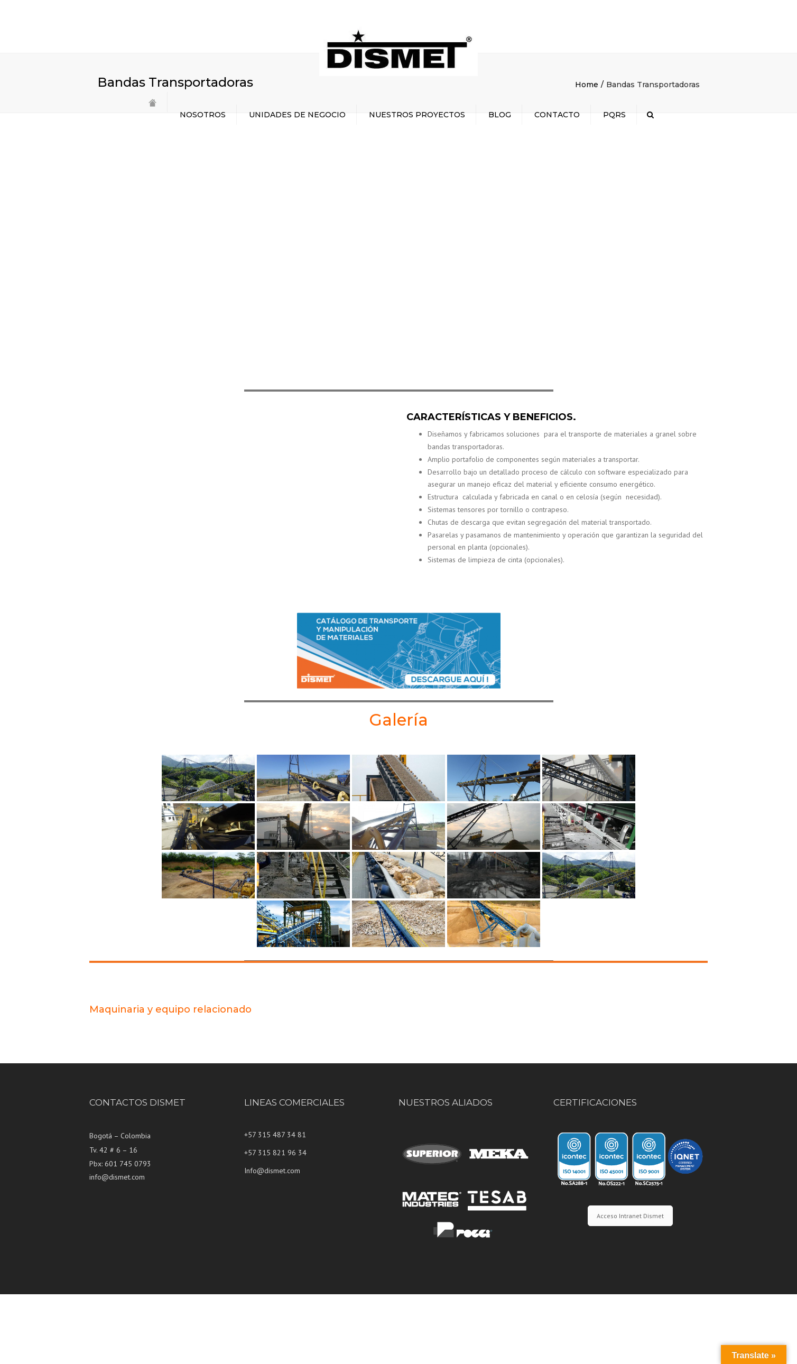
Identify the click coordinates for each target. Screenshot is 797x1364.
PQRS (614, 114)
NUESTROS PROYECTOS (417, 114)
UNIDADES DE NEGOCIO (297, 114)
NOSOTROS (203, 114)
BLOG (499, 114)
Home (586, 154)
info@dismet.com (117, 1246)
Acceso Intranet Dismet (630, 1285)
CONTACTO (557, 114)
